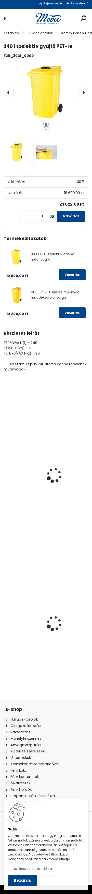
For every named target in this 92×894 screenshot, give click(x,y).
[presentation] (8, 92)
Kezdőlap (11, 33)
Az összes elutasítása (33, 869)
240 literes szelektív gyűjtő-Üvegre (40, 489)
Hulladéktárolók (40, 33)
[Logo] (46, 18)
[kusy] (33, 216)
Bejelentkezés (53, 3)
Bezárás (22, 880)
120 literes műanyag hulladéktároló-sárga (42, 637)
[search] (83, 18)
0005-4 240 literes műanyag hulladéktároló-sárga (55, 295)
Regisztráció (79, 3)
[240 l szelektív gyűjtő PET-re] (46, 92)
